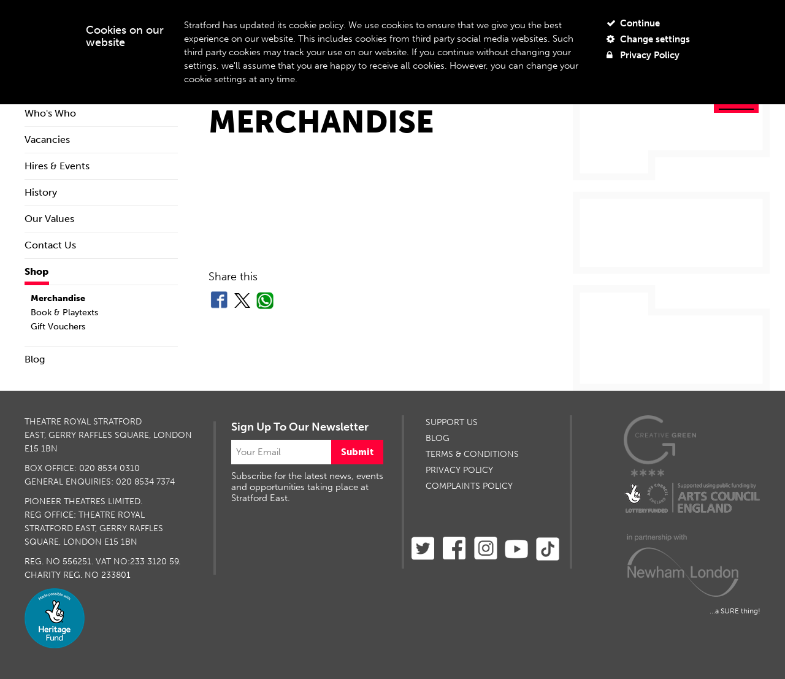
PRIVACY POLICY (459, 470)
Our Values (49, 218)
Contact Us (50, 245)
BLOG (438, 438)
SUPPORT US (452, 422)
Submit (357, 452)
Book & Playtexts (64, 312)
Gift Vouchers (58, 326)
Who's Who (50, 113)
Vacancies (47, 139)
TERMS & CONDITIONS (472, 454)
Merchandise (58, 298)
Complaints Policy (469, 486)
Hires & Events (57, 166)
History (41, 192)
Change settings (648, 39)
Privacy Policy (643, 55)
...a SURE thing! (735, 611)
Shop (36, 271)
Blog (35, 359)
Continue (633, 23)
